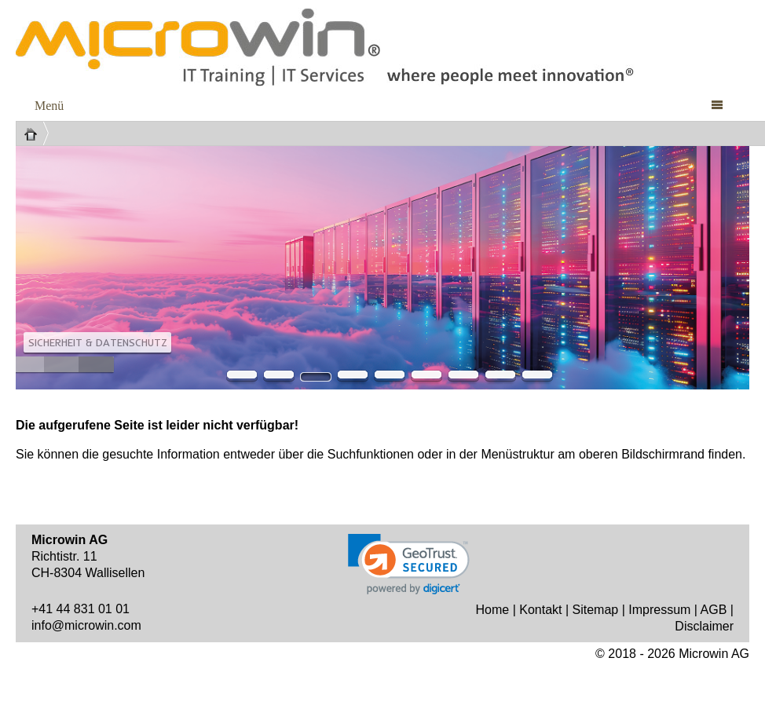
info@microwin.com (86, 625)
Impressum (659, 609)
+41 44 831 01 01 (80, 609)
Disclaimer (704, 626)
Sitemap (596, 609)
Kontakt (540, 609)
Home (493, 609)
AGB (714, 609)
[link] (409, 564)
